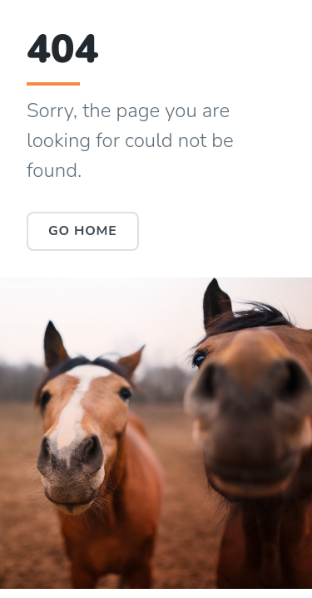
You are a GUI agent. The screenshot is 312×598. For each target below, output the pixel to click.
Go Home (82, 231)
